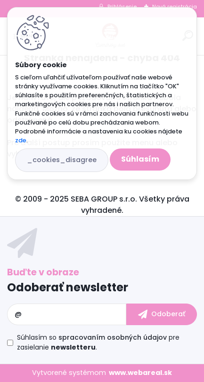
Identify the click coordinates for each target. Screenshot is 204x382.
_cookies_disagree (62, 159)
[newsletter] (161, 314)
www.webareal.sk (140, 372)
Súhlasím (140, 159)
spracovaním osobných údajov (112, 337)
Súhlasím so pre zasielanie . (98, 342)
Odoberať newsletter (67, 287)
